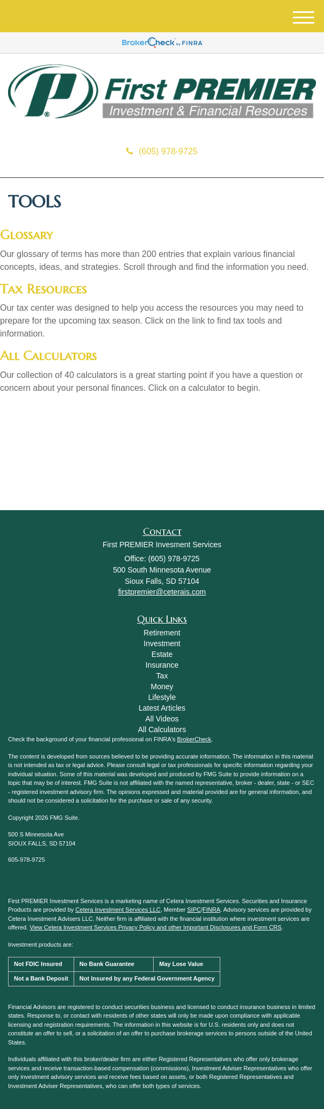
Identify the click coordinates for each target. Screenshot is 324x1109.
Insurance (162, 665)
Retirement (161, 632)
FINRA (211, 909)
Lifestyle (162, 697)
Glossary (26, 235)
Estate (162, 654)
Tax (162, 675)
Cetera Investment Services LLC (117, 909)
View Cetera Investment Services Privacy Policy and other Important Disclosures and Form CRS (156, 927)
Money (161, 686)
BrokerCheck (194, 739)
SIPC (194, 909)
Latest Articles (162, 708)
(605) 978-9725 (161, 151)
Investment (161, 643)
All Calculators (48, 356)
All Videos (161, 718)
